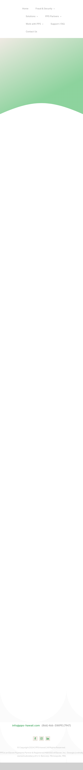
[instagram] (41, 738)
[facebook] (35, 738)
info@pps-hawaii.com (26, 725)
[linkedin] (47, 738)
